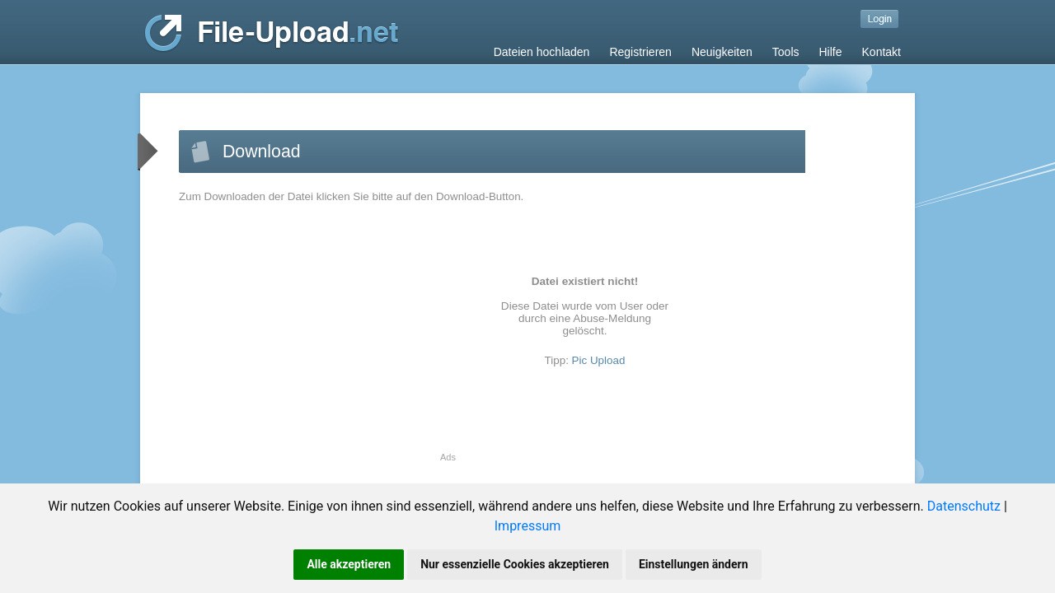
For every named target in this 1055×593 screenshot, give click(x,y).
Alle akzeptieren (349, 564)
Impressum (528, 526)
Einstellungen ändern (693, 564)
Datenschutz (964, 506)
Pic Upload (599, 360)
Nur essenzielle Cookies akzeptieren (514, 564)
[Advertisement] (317, 337)
